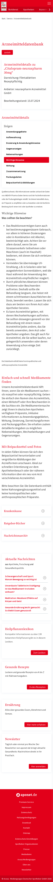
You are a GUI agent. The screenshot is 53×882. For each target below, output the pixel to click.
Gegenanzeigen (13, 148)
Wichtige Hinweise (15, 159)
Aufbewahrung (13, 137)
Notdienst (13, 9)
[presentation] (49, 9)
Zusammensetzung (15, 171)
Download (26, 822)
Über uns (26, 864)
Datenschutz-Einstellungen (26, 839)
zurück (7, 52)
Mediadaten (26, 854)
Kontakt (26, 828)
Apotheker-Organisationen (26, 844)
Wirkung (10, 165)
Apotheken (28, 9)
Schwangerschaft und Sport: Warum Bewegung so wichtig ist (21, 578)
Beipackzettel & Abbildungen (20, 182)
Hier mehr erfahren (36, 724)
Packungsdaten (14, 176)
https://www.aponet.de (26, 795)
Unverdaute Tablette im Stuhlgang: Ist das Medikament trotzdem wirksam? (22, 588)
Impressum (26, 807)
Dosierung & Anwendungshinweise (23, 143)
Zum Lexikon (39, 652)
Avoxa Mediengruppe (26, 859)
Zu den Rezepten (37, 687)
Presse (26, 849)
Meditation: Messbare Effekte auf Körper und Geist (21, 600)
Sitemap (26, 833)
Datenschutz (26, 812)
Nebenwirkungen (14, 154)
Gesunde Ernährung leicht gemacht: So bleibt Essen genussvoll (22, 609)
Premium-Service (26, 802)
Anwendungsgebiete (16, 131)
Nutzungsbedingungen (26, 817)
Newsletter (26, 869)
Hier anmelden (38, 766)
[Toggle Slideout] (49, 3)
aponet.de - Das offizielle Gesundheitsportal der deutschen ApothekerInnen (19, 3)
